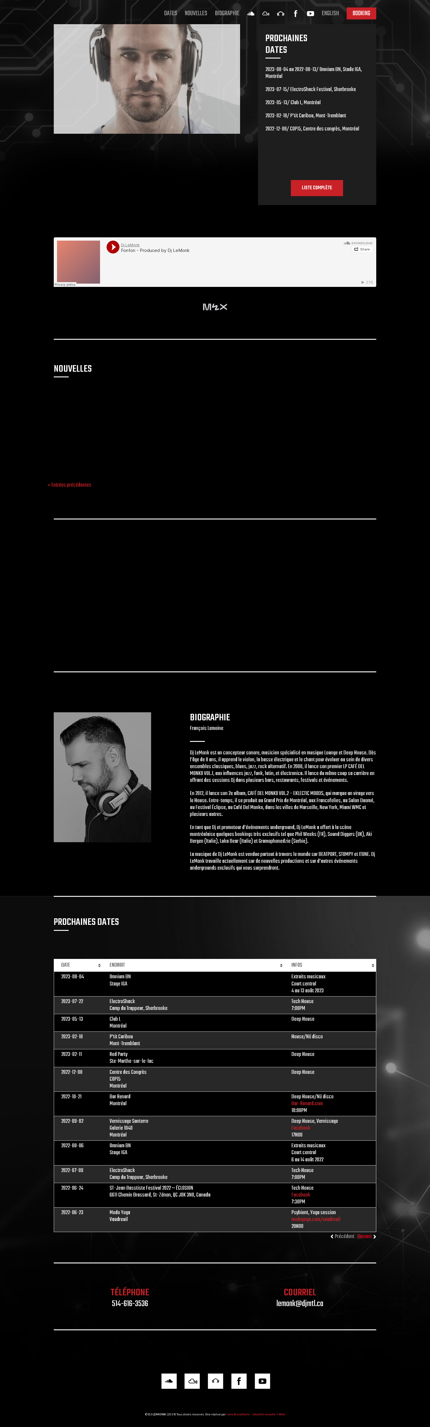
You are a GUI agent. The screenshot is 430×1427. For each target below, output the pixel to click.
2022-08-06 (72, 1145)
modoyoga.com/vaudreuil (315, 1219)
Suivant (364, 1236)
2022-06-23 (72, 1212)
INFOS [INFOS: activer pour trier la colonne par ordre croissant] (296, 965)
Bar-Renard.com (307, 1103)
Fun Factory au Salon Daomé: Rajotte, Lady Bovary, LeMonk (207, 398)
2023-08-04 (72, 976)
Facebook (178, 456)
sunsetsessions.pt (71, 463)
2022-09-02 (72, 1121)
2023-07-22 (72, 1001)
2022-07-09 (72, 1170)
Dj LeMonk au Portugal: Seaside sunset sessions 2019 (94, 398)
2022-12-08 (71, 1072)
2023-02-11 (71, 1054)
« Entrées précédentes (69, 485)
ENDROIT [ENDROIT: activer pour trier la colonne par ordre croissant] (117, 965)
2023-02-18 (72, 1036)
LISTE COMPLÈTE (317, 188)
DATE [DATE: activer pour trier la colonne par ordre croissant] (65, 965)
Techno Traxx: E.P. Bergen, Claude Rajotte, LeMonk (317, 398)
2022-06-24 (72, 1188)
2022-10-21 (71, 1096)
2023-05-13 (72, 1019)
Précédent (344, 1236)
